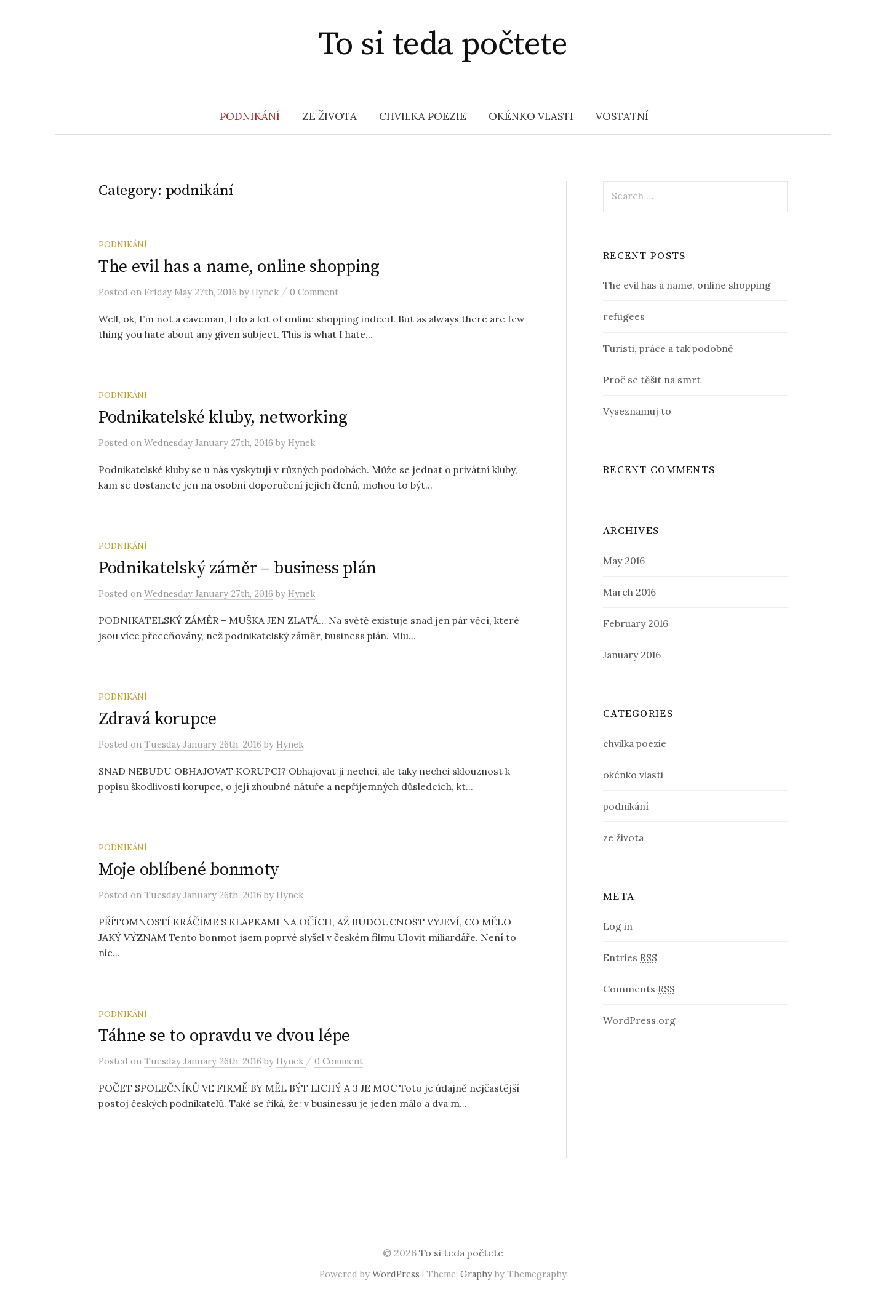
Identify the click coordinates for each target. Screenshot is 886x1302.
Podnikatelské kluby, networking (222, 417)
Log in (618, 926)
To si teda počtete (443, 44)
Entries (630, 957)
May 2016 (624, 560)
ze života (329, 116)
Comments (639, 989)
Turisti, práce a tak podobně (668, 348)
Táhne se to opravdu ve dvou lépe (224, 1036)
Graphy (476, 1274)
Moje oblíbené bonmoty (188, 870)
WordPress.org (639, 1020)
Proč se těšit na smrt (652, 379)
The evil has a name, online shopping (239, 267)
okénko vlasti (531, 116)
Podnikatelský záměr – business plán (237, 568)
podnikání (250, 116)
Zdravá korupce (157, 719)
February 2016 (635, 623)
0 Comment (314, 292)
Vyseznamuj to (637, 411)
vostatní (622, 116)
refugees (624, 316)
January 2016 (632, 655)
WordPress (396, 1274)
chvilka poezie (422, 116)
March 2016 (629, 592)
